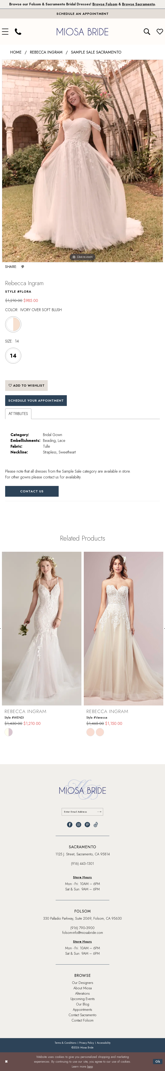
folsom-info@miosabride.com (82, 932)
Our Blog (82, 1004)
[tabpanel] (82, 161)
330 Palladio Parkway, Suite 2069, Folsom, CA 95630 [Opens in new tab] (82, 918)
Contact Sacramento (82, 1015)
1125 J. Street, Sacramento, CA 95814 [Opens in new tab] (82, 854)
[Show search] (147, 32)
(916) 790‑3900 (82, 928)
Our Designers (82, 982)
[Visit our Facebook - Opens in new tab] (69, 825)
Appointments (82, 1009)
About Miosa (82, 988)
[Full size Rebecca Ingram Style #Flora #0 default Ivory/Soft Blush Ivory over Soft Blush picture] (82, 161)
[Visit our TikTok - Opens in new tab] (95, 825)
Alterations (82, 993)
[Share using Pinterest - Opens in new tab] (22, 267)
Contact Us (32, 491)
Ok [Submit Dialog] (157, 1061)
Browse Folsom (104, 4)
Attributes (18, 414)
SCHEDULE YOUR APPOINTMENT (36, 400)
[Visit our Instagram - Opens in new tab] (78, 825)
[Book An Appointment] (82, 14)
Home (15, 52)
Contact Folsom (82, 1020)
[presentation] (41, 629)
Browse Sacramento (138, 4)
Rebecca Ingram (46, 52)
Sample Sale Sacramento (96, 52)
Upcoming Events (82, 999)
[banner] (82, 31)
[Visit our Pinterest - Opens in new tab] (87, 825)
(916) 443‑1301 (82, 863)
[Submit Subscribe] (99, 812)
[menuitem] (18, 32)
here (90, 1066)
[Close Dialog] (6, 1061)
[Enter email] (83, 812)
